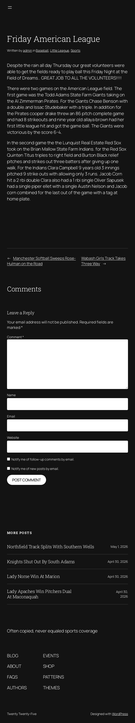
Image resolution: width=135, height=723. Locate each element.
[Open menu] (10, 7)
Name (11, 395)
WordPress (120, 714)
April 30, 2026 (118, 561)
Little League (59, 50)
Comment (15, 337)
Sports (75, 50)
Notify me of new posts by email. (35, 468)
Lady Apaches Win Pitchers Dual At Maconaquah (39, 594)
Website (13, 437)
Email (11, 416)
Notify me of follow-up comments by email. (42, 459)
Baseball (42, 50)
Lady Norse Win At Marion (33, 576)
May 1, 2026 (119, 546)
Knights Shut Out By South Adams (41, 561)
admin (27, 50)
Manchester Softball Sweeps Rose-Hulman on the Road (41, 260)
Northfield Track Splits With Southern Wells (50, 546)
